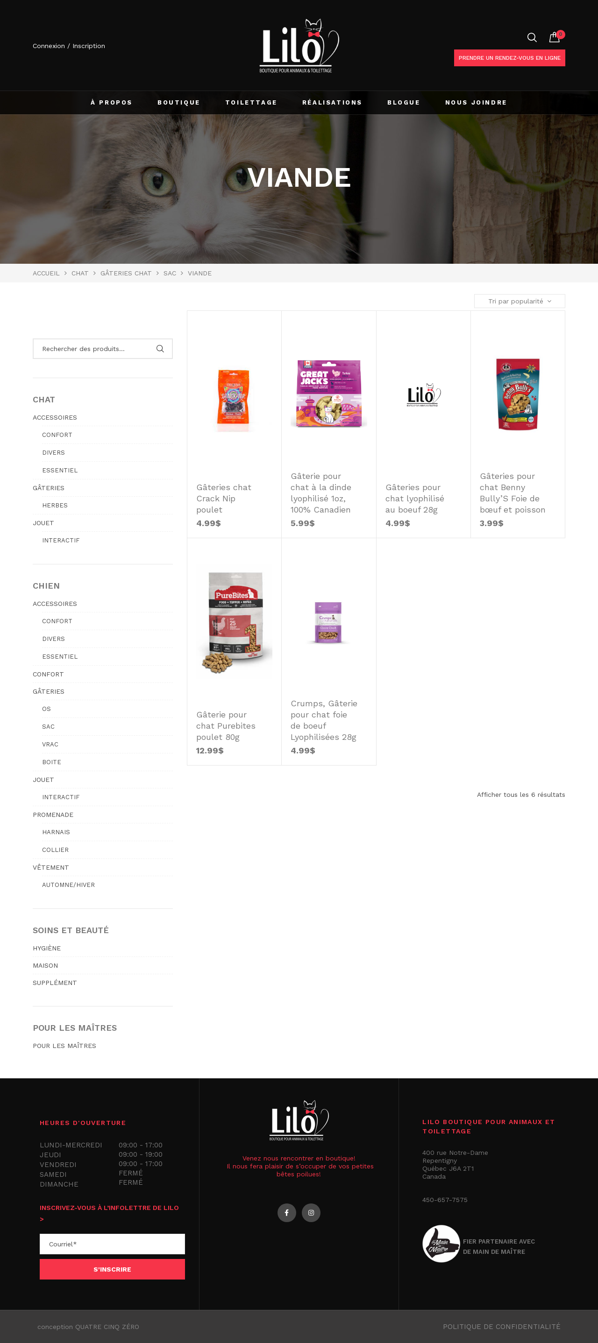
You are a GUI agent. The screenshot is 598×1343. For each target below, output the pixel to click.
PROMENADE (53, 814)
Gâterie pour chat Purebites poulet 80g (226, 726)
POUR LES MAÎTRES (64, 1045)
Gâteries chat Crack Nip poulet (223, 498)
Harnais (56, 832)
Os (46, 708)
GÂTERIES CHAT (126, 273)
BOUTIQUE (178, 102)
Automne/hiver (68, 884)
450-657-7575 (445, 1199)
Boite (51, 762)
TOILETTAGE (251, 102)
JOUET (43, 523)
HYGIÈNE (47, 948)
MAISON (45, 965)
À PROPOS (112, 102)
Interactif (60, 540)
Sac (170, 273)
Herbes (55, 505)
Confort (57, 434)
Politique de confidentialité (502, 1326)
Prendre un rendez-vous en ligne (510, 58)
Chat (80, 273)
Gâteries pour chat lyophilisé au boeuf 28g (414, 498)
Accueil (46, 273)
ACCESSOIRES (55, 417)
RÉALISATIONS (332, 102)
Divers (53, 452)
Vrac (50, 744)
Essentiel (60, 470)
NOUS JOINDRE (476, 102)
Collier (55, 849)
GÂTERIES (48, 488)
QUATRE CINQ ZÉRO (107, 1326)
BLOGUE (403, 102)
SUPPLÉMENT (55, 982)
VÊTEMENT (51, 867)
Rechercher (160, 348)
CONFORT (48, 674)
